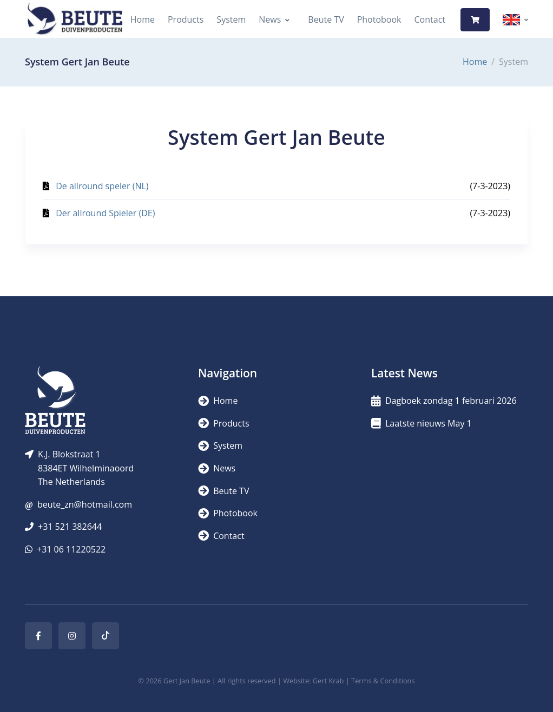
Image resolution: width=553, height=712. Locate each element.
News (270, 19)
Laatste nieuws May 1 (421, 423)
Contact (429, 19)
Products (185, 19)
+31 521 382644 (70, 527)
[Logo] (74, 19)
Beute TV (326, 19)
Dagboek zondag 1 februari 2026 (444, 401)
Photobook (379, 19)
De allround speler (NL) (102, 186)
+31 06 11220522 (71, 549)
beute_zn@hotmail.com (84, 504)
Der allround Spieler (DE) (105, 213)
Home (142, 19)
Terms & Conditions (382, 681)
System (231, 19)
